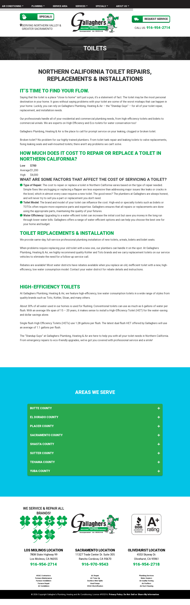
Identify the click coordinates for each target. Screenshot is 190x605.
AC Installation (43, 585)
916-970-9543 (95, 563)
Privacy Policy (116, 593)
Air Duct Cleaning (146, 585)
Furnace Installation (43, 580)
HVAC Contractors (43, 575)
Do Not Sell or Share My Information (141, 593)
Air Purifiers (146, 582)
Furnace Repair (44, 582)
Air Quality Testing (146, 580)
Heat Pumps (95, 582)
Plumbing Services (146, 575)
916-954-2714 (158, 27)
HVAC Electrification (95, 585)
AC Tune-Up (95, 577)
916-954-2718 (146, 563)
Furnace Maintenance (43, 577)
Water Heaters (146, 577)
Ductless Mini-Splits (95, 580)
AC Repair (95, 575)
